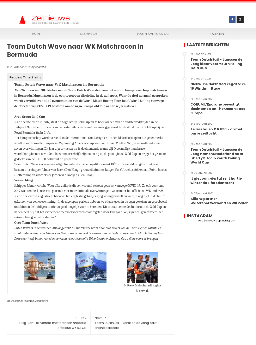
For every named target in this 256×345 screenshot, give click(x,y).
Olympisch (88, 33)
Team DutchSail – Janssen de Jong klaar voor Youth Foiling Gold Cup (216, 64)
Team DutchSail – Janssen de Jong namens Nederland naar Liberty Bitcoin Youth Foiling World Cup (216, 156)
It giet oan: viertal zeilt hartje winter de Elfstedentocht (216, 180)
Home (36, 33)
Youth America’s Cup (153, 33)
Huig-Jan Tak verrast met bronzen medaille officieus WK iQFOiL (48, 322)
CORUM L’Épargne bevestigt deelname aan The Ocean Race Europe (217, 108)
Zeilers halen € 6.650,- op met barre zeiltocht (216, 131)
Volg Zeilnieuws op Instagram (216, 220)
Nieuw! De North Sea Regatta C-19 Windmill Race (218, 86)
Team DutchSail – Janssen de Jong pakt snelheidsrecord (132, 322)
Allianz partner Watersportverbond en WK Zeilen (219, 201)
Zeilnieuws (41, 301)
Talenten (217, 33)
